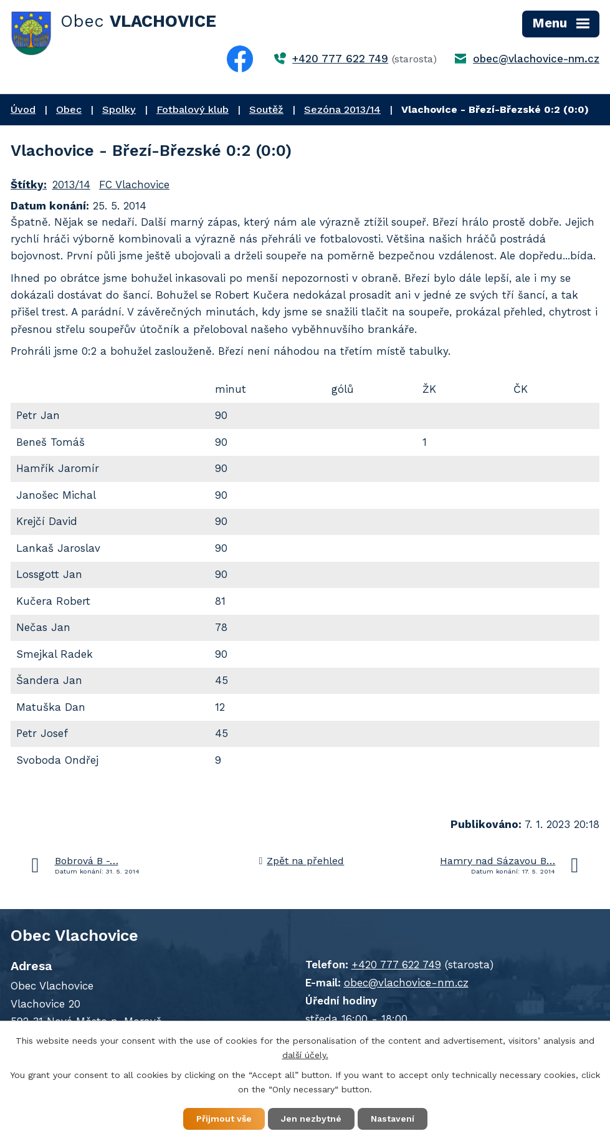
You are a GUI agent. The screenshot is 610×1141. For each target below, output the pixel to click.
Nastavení (392, 1119)
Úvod (23, 109)
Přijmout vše (224, 1119)
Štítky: (29, 184)
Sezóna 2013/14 (342, 109)
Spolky (119, 109)
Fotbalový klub (192, 109)
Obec (69, 109)
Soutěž (266, 109)
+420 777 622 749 (340, 58)
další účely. (305, 1055)
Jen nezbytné (311, 1119)
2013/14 (71, 184)
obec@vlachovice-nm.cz (536, 58)
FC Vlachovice (134, 184)
